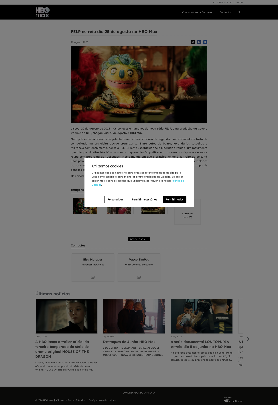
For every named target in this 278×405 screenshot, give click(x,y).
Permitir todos (175, 199)
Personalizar (115, 199)
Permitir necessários (144, 199)
